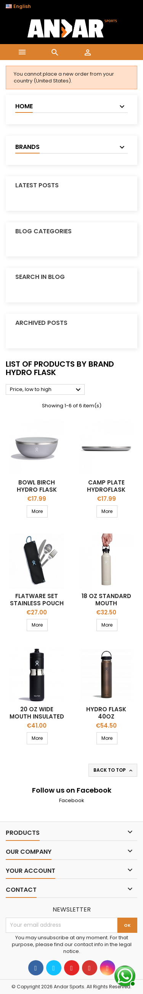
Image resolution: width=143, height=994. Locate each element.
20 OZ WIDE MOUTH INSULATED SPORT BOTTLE (37, 716)
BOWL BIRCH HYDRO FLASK (37, 486)
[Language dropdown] (22, 6)
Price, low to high (46, 389)
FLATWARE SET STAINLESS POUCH (37, 599)
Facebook (71, 800)
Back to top (113, 770)
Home (24, 106)
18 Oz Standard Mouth (106, 599)
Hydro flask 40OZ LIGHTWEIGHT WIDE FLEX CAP (106, 720)
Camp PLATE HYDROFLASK (106, 486)
